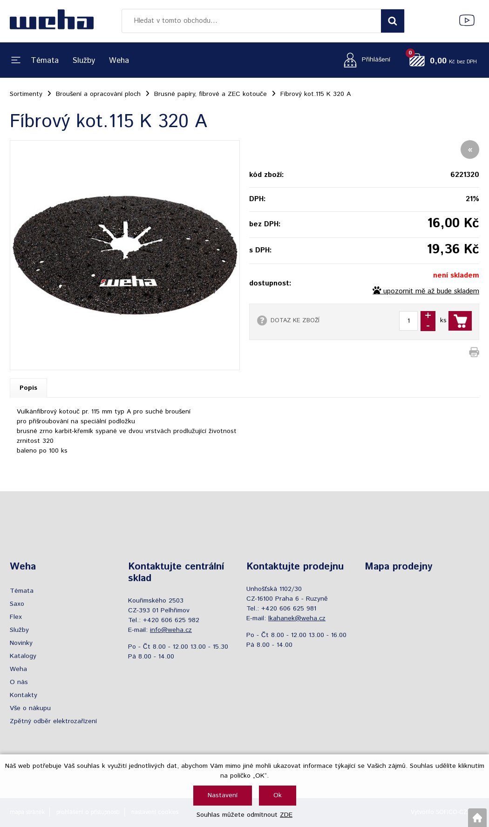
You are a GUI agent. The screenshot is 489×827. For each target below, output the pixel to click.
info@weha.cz (171, 630)
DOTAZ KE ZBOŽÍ (295, 320)
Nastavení (223, 795)
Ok (277, 795)
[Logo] (52, 21)
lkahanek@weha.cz (297, 618)
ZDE (286, 815)
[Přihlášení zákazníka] (364, 60)
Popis (28, 388)
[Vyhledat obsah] (392, 21)
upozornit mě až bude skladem (431, 291)
